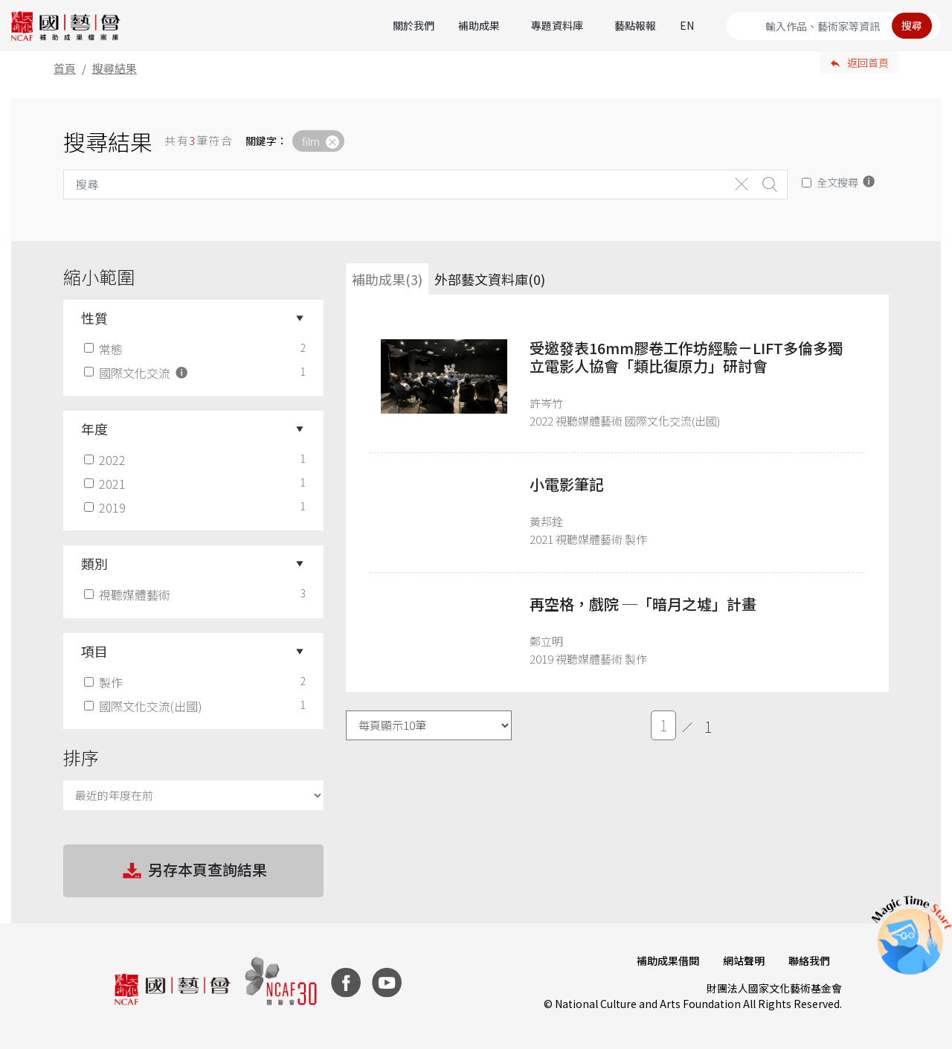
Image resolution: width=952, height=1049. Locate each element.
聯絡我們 (809, 960)
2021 (106, 484)
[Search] (834, 26)
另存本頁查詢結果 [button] (193, 871)
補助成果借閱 (668, 960)
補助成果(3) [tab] (387, 279)
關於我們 (413, 25)
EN (687, 25)
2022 (106, 460)
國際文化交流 (137, 373)
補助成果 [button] (479, 25)
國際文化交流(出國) (144, 706)
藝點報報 (635, 25)
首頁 (65, 68)
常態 (105, 349)
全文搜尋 (837, 182)
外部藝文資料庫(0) (489, 279)
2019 (106, 507)
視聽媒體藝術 (128, 594)
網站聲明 (744, 960)
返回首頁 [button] (868, 62)
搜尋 (911, 25)
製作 (105, 682)
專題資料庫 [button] (557, 25)
